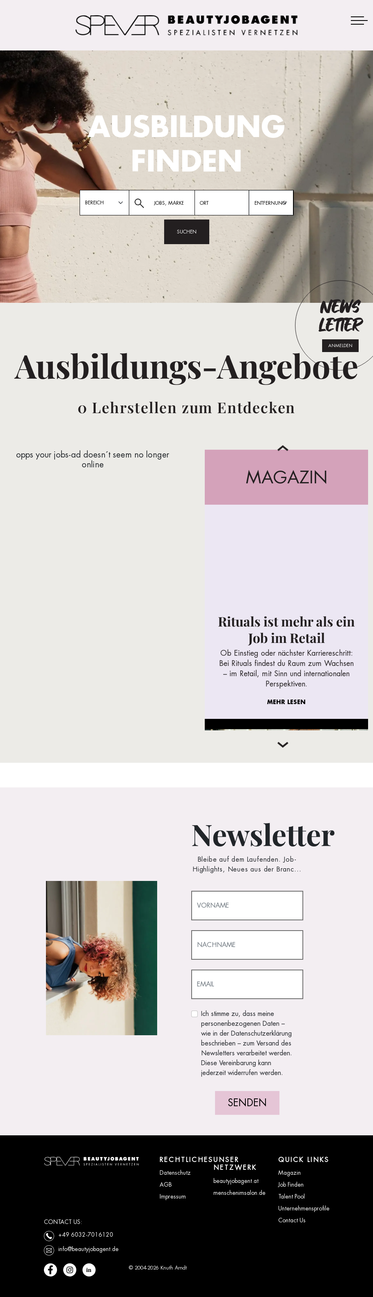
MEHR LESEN (286, 702)
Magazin (289, 1172)
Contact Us (292, 1220)
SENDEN (247, 1102)
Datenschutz (175, 1172)
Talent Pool (291, 1196)
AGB (166, 1184)
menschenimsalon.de (239, 1192)
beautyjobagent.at (236, 1181)
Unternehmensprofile (304, 1208)
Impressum (173, 1196)
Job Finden (291, 1184)
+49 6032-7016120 (85, 1234)
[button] (282, 745)
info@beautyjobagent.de (88, 1249)
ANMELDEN (340, 345)
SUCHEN (187, 232)
